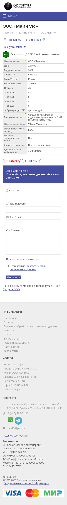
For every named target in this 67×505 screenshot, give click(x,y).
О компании (11, 318)
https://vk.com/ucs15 (16, 435)
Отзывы (8, 322)
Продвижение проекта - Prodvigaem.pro (26, 483)
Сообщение (13, 230)
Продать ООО (11, 289)
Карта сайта (11, 351)
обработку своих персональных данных (28, 267)
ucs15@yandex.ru (18, 428)
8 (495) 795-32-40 (18, 413)
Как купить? (30, 160)
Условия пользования (17, 342)
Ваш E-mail (13, 217)
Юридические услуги (16, 385)
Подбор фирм (12, 389)
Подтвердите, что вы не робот (24, 259)
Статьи (8, 334)
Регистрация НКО (14, 380)
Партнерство (12, 346)
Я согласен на (26, 267)
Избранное (13, 39)
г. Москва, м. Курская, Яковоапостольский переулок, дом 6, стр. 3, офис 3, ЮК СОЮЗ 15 (35, 406)
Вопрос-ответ (12, 338)
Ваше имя (13, 190)
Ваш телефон (16, 203)
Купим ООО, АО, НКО (16, 372)
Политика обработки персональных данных (30, 326)
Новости (9, 330)
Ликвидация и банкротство (20, 376)
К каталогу (13, 160)
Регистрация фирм (15, 364)
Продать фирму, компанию (20, 368)
